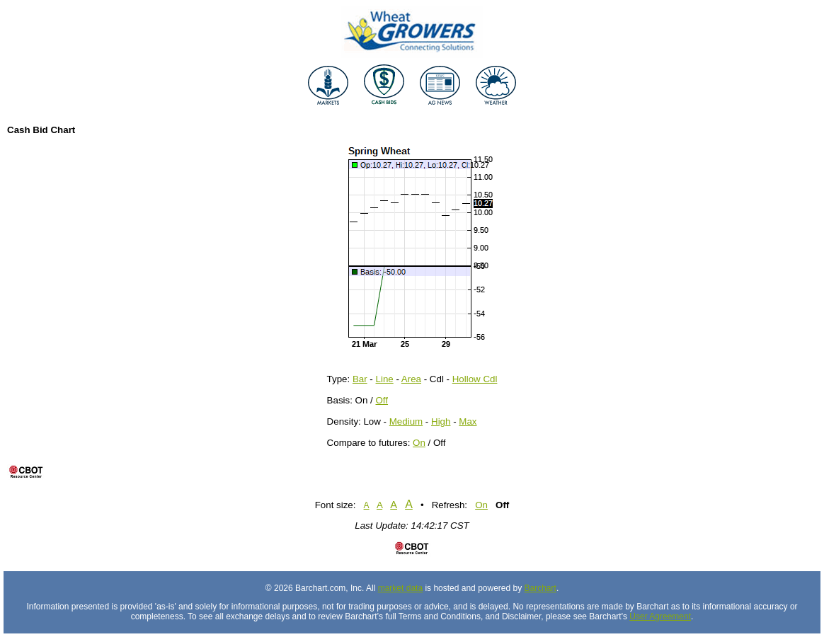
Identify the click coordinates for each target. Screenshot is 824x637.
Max (467, 421)
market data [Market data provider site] (400, 588)
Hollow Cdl (475, 379)
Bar (360, 379)
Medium (406, 421)
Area (411, 379)
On (419, 442)
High (440, 421)
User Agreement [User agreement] (660, 616)
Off (382, 400)
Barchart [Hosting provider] (540, 588)
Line (385, 379)
